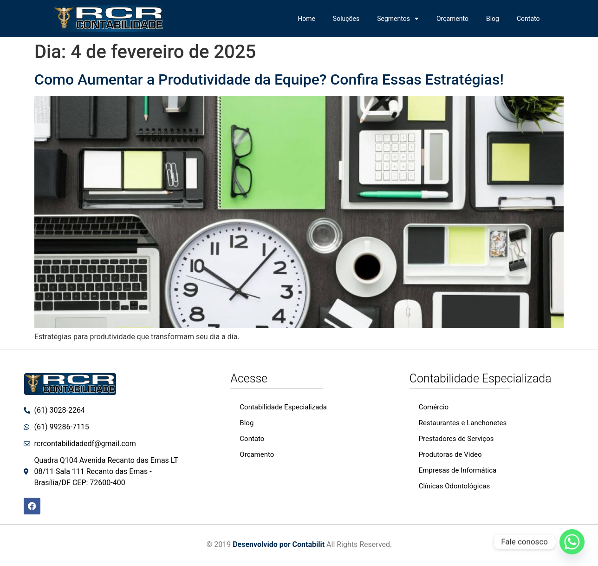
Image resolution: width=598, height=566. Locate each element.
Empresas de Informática (458, 470)
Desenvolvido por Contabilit (279, 544)
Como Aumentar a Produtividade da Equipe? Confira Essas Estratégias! (269, 79)
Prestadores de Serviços (456, 438)
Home (306, 18)
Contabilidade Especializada (283, 407)
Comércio (433, 407)
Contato (528, 18)
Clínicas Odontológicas (454, 486)
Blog (492, 18)
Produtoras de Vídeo (450, 454)
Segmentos (398, 18)
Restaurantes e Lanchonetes (463, 423)
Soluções (346, 18)
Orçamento (452, 18)
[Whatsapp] (572, 541)
